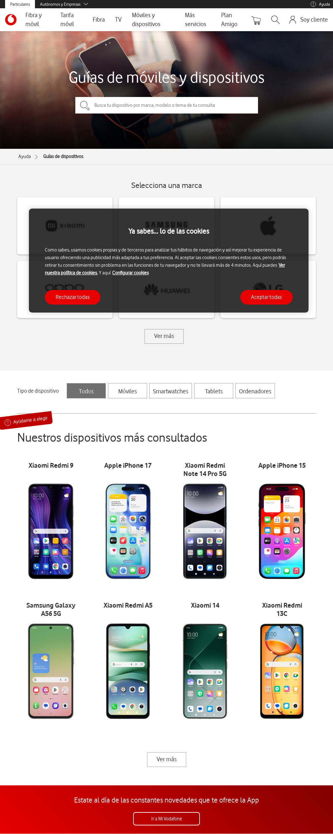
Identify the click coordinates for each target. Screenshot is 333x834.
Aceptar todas (266, 297)
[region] (169, 261)
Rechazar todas (73, 297)
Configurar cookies (130, 273)
